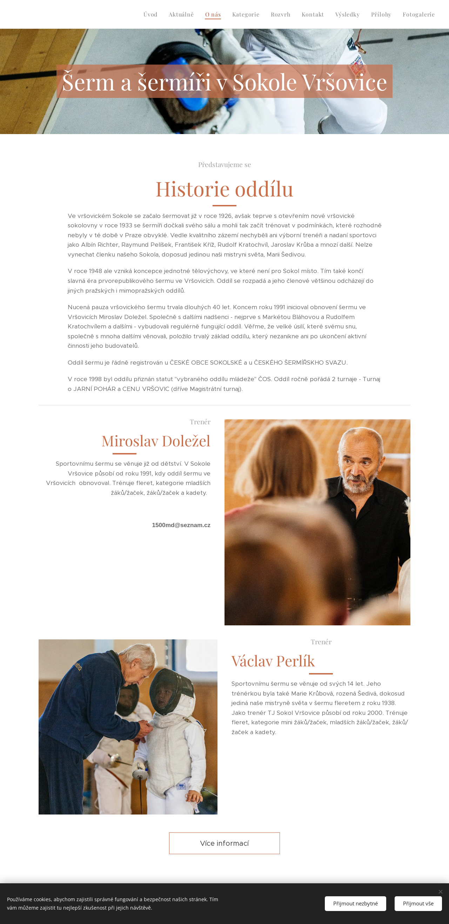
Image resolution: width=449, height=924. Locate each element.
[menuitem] (152, 14)
